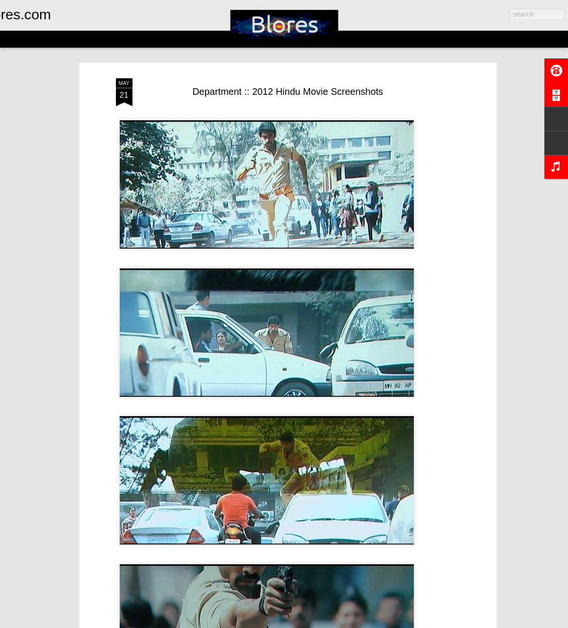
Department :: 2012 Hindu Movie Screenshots (287, 91)
